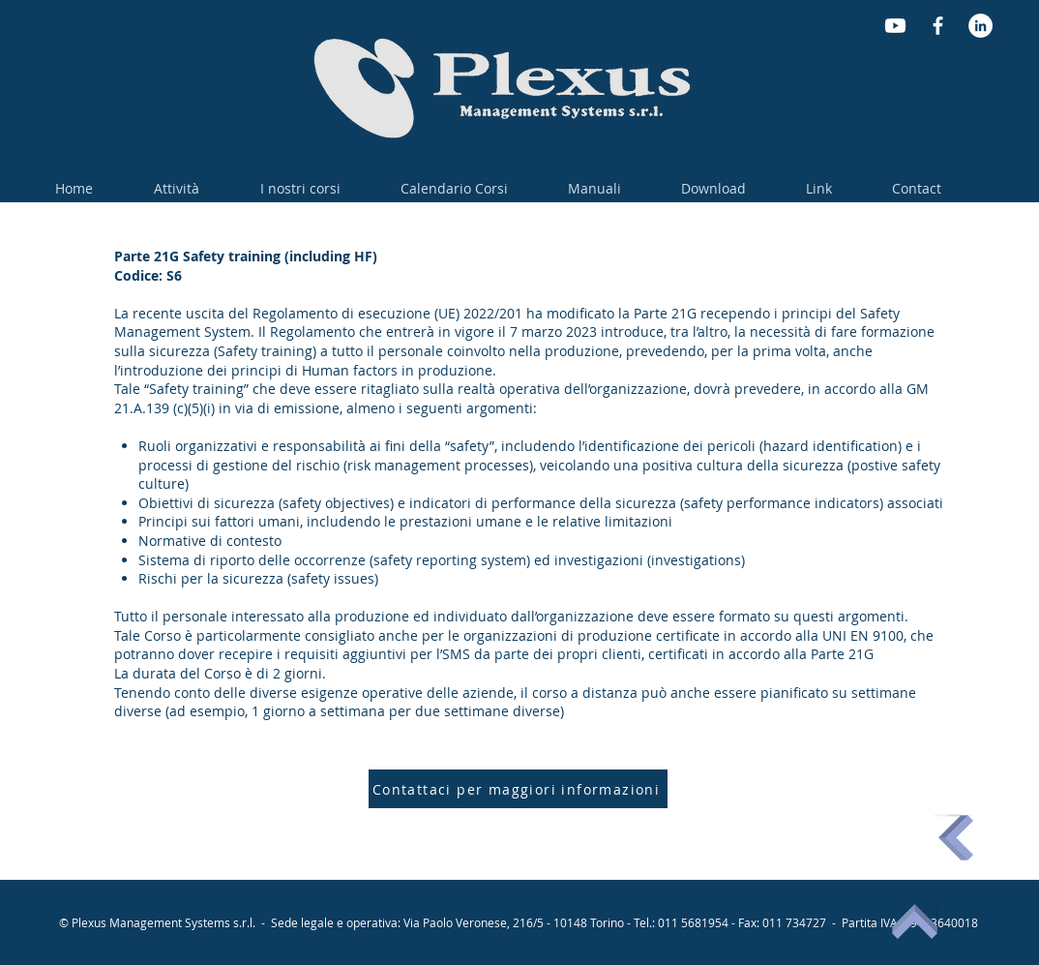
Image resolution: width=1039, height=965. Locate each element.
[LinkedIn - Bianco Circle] (980, 26)
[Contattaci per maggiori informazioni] (518, 788)
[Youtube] (895, 26)
